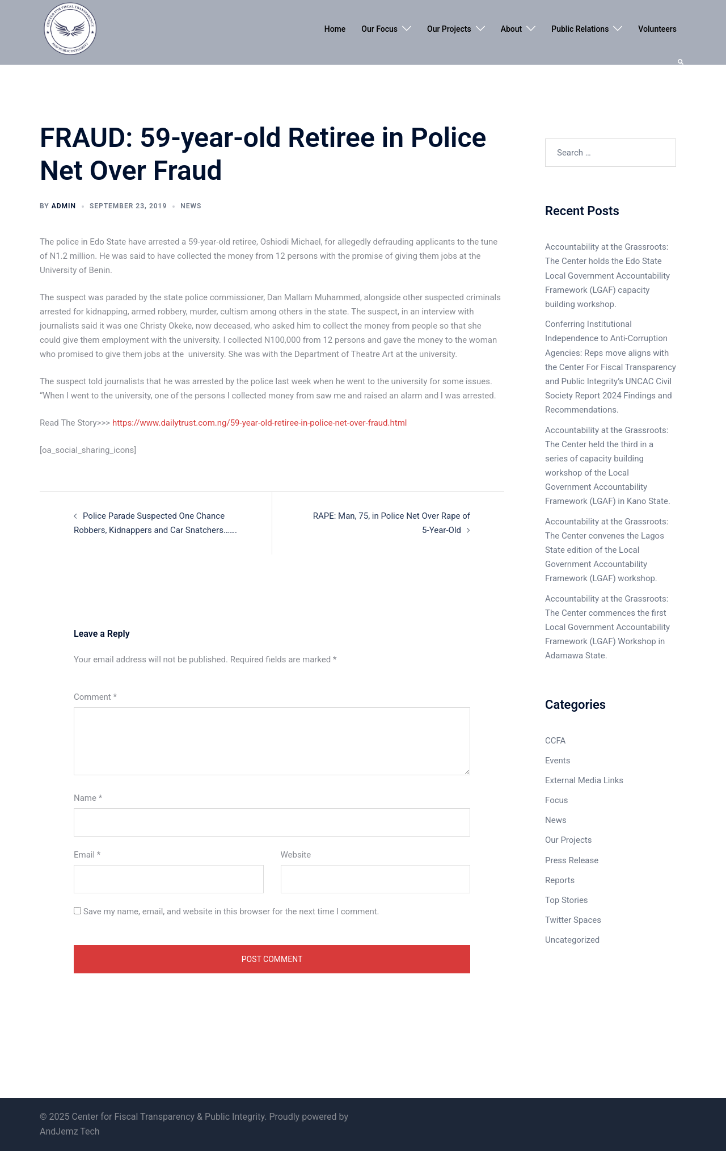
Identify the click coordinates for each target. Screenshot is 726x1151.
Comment (95, 697)
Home (335, 28)
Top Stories (566, 900)
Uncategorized (572, 940)
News (190, 206)
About (511, 28)
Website (296, 855)
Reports (560, 880)
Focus (556, 800)
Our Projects (449, 28)
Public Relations (580, 28)
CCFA (555, 741)
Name (88, 798)
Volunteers (657, 28)
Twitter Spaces (573, 920)
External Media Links (584, 780)
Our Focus (379, 28)
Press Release (571, 860)
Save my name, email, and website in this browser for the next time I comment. (231, 911)
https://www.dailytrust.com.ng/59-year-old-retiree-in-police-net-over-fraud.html (259, 423)
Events (557, 760)
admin (64, 206)
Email (87, 855)
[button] (681, 61)
